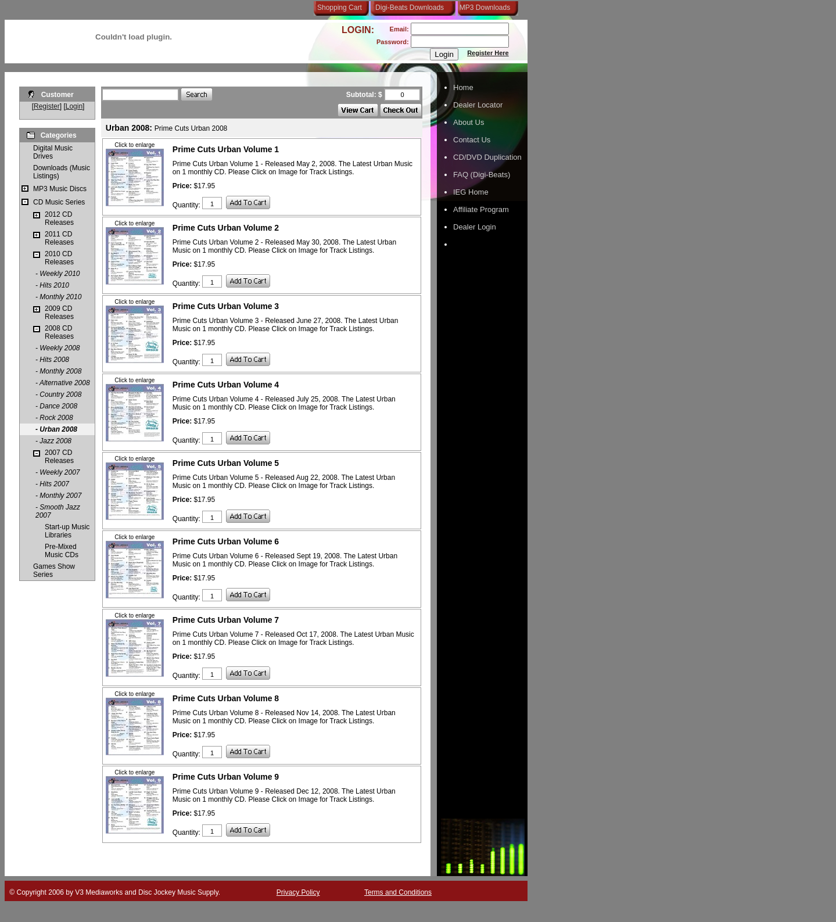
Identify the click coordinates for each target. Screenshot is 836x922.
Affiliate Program (481, 209)
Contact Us (471, 139)
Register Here (488, 52)
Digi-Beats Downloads (409, 7)
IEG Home (471, 192)
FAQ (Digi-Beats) (481, 174)
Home (463, 87)
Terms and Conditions (398, 892)
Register (47, 106)
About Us (468, 122)
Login (74, 106)
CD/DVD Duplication (487, 157)
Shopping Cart (339, 7)
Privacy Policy (298, 892)
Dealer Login (474, 227)
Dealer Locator (478, 105)
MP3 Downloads (482, 7)
